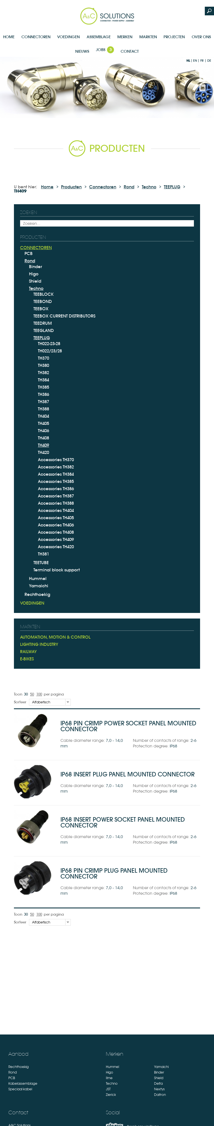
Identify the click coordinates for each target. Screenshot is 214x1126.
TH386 (43, 394)
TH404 (43, 416)
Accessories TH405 (56, 517)
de (209, 60)
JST (108, 1089)
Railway (28, 651)
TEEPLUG (172, 187)
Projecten (174, 36)
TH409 (43, 445)
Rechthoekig (37, 594)
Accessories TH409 (56, 539)
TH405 (43, 423)
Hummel (38, 578)
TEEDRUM (42, 323)
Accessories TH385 (56, 481)
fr (202, 60)
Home (8, 36)
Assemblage (99, 36)
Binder (35, 266)
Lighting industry (39, 644)
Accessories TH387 (56, 496)
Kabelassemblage (22, 1084)
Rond (129, 187)
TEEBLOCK (43, 294)
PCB (29, 253)
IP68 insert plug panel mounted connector (127, 774)
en (195, 60)
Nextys (159, 1089)
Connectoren (35, 36)
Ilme (109, 1078)
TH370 (43, 358)
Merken (124, 36)
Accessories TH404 (56, 510)
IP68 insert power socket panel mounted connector (122, 822)
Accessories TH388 (56, 503)
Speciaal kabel (20, 1089)
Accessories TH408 (56, 532)
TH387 (43, 401)
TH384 (43, 379)
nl (188, 60)
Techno (149, 187)
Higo (33, 273)
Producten (71, 187)
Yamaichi (38, 585)
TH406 (43, 430)
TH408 (43, 438)
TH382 (43, 372)
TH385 (43, 387)
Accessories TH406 (56, 525)
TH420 (43, 452)
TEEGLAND (43, 330)
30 (26, 694)
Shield (35, 281)
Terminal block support (56, 569)
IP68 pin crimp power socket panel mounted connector (128, 726)
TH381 (43, 554)
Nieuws (82, 51)
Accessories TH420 (56, 546)
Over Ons (201, 36)
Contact (130, 51)
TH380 (43, 365)
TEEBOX (40, 308)
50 (32, 694)
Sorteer (20, 702)
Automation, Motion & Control (55, 637)
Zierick (111, 1095)
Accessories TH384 (56, 474)
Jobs (105, 49)
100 (39, 694)
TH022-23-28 (49, 343)
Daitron (160, 1095)
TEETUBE (41, 562)
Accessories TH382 (56, 467)
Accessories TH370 (56, 459)
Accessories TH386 (56, 488)
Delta (158, 1084)
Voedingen (68, 36)
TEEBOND (42, 301)
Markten (148, 36)
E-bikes (27, 658)
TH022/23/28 (50, 350)
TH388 (43, 409)
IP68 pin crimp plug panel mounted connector (113, 873)
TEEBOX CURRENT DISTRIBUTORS (64, 316)
